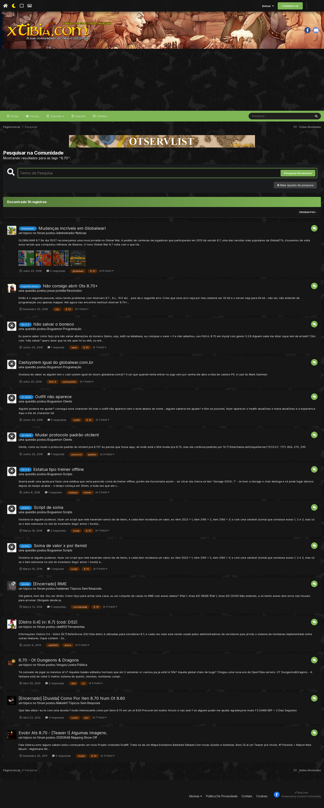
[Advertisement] (162, 80)
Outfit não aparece (53, 396)
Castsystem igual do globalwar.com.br (56, 362)
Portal (14, 116)
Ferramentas (76, 626)
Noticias (81, 233)
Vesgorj (61, 664)
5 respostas (57, 419)
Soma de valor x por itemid (60, 545)
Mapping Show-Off (84, 737)
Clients (67, 401)
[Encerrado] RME (50, 583)
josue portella (56, 290)
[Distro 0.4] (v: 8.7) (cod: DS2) (48, 622)
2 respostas (55, 271)
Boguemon (54, 329)
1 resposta (56, 347)
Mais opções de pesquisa (295, 185)
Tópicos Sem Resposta (85, 588)
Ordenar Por (307, 212)
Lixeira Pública (77, 664)
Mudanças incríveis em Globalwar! (72, 228)
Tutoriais (57, 116)
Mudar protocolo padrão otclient (67, 434)
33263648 (63, 737)
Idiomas (195, 796)
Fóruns (34, 116)
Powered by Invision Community (301, 796)
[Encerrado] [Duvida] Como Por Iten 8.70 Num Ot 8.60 (72, 698)
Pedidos (101, 116)
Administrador (65, 233)
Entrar (268, 6)
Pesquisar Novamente (298, 173)
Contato (247, 796)
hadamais (62, 588)
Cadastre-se (290, 5)
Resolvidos (74, 290)
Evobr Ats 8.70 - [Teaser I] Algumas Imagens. (63, 732)
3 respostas (54, 717)
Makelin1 (62, 703)
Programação (72, 329)
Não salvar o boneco (53, 324)
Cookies (262, 796)
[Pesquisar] (264, 116)
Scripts (67, 474)
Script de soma (48, 507)
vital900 (61, 626)
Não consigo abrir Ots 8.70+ (70, 285)
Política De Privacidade (222, 796)
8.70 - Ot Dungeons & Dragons (49, 660)
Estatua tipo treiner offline (58, 469)
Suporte (80, 116)
